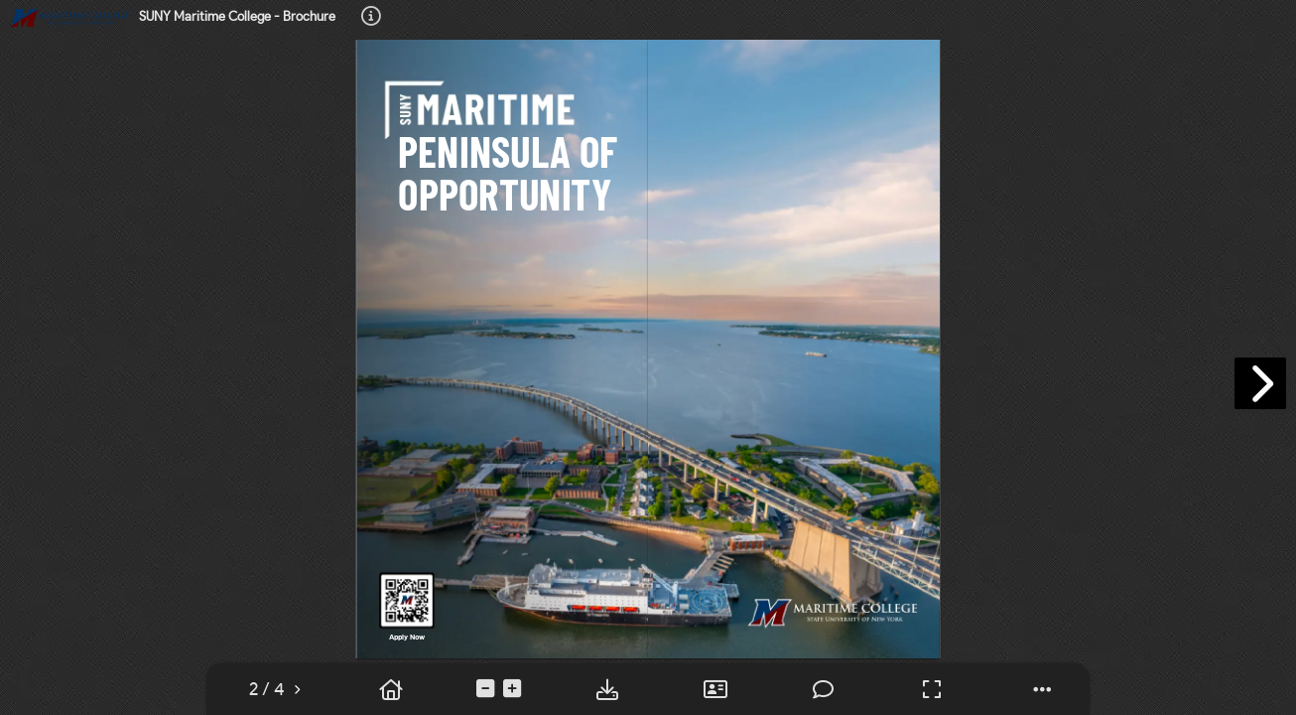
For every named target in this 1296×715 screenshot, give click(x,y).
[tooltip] (371, 17)
